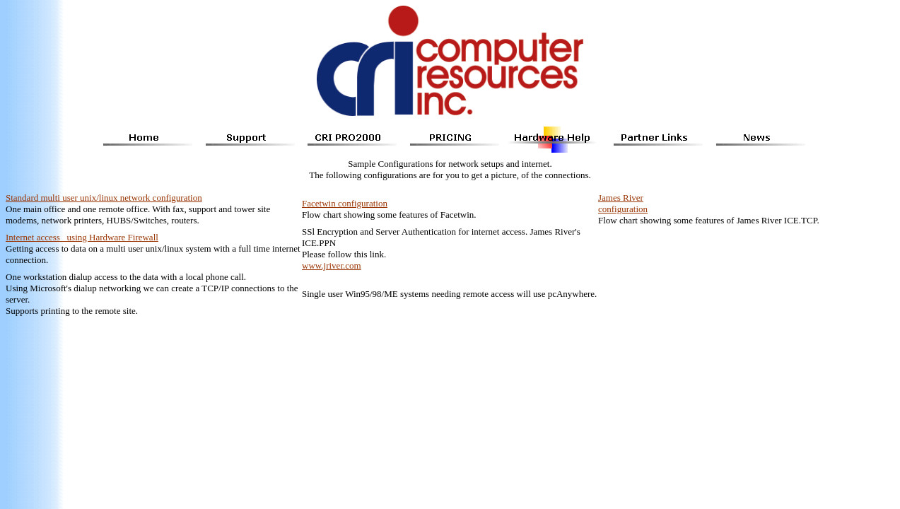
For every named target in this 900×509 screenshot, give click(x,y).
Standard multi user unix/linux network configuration (104, 197)
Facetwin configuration (344, 203)
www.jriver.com (331, 265)
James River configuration (623, 203)
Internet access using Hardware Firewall (82, 237)
